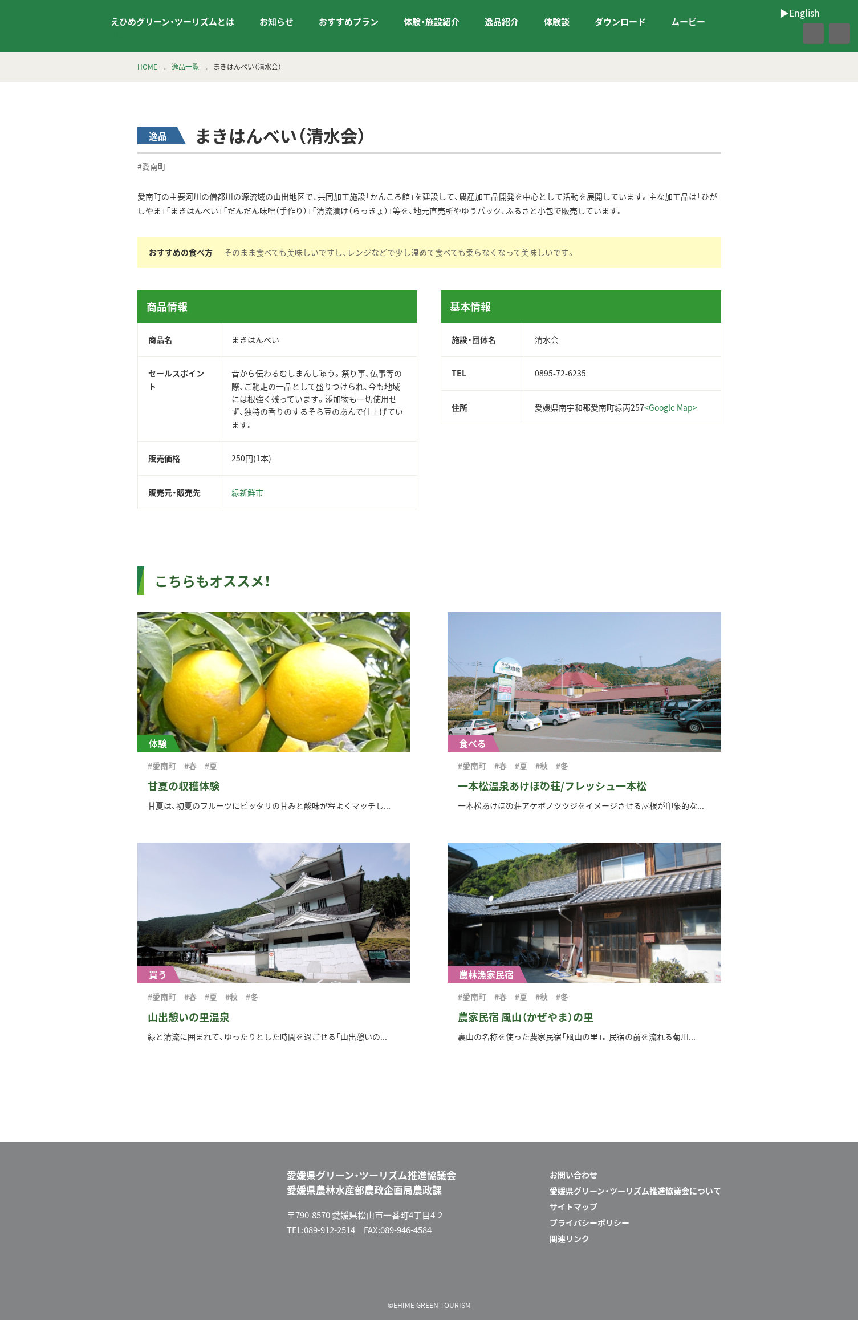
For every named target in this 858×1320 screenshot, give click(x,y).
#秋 (541, 765)
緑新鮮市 (247, 492)
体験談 (557, 21)
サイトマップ (573, 1206)
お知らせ (276, 21)
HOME (147, 67)
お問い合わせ (573, 1175)
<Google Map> (670, 407)
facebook (788, 33)
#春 (190, 765)
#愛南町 (151, 166)
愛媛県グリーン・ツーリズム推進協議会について (635, 1191)
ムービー (688, 21)
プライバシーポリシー (589, 1222)
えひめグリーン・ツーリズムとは (172, 21)
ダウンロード (620, 21)
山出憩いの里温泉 (189, 1017)
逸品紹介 (502, 21)
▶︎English (108, 34)
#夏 (211, 765)
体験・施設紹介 (432, 21)
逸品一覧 (185, 67)
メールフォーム (673, 1276)
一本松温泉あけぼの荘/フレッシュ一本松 (552, 785)
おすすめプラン (349, 21)
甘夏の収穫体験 (183, 785)
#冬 (562, 765)
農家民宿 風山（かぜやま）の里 (525, 1017)
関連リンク (569, 1238)
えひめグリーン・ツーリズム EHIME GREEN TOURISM (48, 26)
